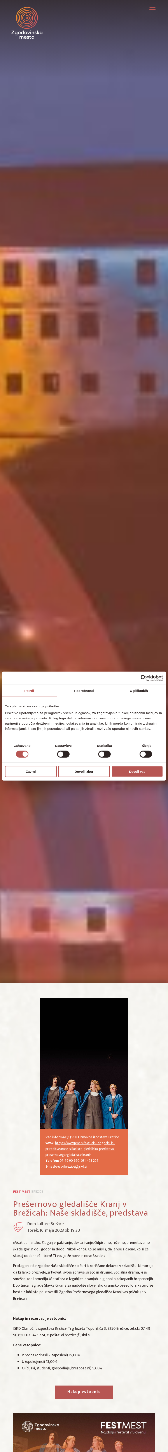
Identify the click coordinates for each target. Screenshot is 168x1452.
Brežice (28, 1192)
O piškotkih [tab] (139, 690)
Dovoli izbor (84, 771)
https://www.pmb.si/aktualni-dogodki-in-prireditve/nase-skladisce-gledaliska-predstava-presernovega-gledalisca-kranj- (80, 1149)
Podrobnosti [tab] (84, 690)
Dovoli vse (137, 771)
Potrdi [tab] (29, 690)
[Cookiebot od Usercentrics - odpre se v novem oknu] (144, 678)
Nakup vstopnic (84, 1392)
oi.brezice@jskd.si (74, 1167)
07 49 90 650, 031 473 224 (79, 1161)
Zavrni (31, 771)
